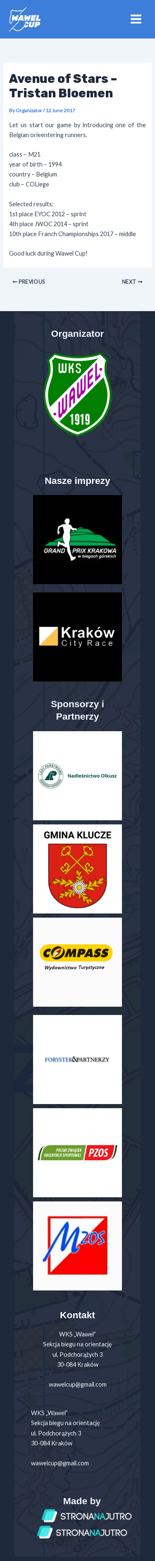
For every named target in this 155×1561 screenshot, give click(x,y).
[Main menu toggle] (136, 19)
